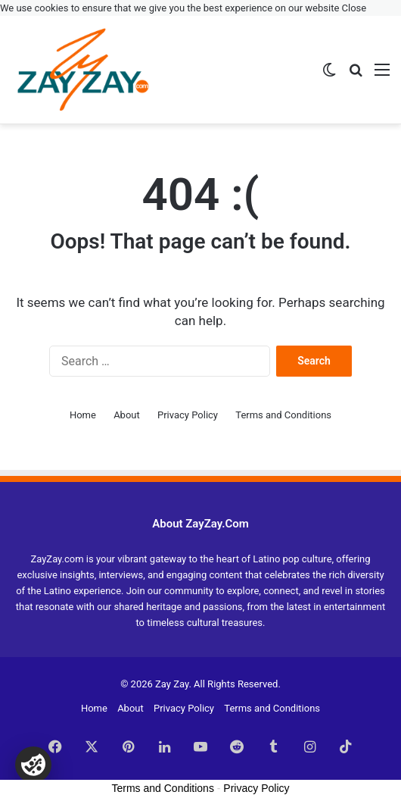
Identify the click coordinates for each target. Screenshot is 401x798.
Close (354, 8)
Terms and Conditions (283, 415)
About (126, 415)
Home (83, 415)
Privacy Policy (187, 415)
